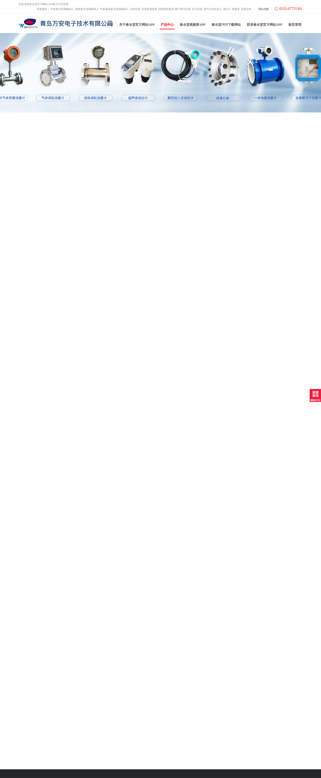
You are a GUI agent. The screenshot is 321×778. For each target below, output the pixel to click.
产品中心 (167, 27)
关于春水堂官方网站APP (137, 26)
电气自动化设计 (212, 9)
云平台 (94, 743)
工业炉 (94, 748)
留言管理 (294, 26)
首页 (110, 26)
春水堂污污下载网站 (226, 26)
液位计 (227, 9)
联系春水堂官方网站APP (264, 26)
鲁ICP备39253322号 (204, 767)
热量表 (236, 9)
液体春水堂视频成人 (87, 9)
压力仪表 (197, 9)
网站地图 (263, 9)
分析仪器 (135, 9)
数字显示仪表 (183, 9)
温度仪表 (246, 9)
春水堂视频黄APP (192, 26)
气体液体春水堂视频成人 (114, 9)
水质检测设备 (149, 9)
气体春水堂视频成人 (62, 9)
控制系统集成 (166, 9)
